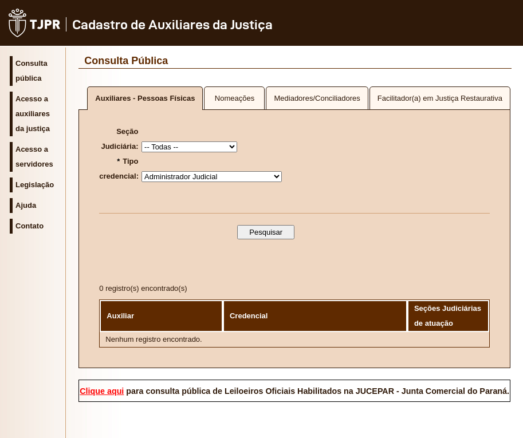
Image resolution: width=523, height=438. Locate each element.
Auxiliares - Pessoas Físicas (145, 98)
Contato (29, 226)
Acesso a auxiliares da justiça (32, 113)
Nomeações (234, 98)
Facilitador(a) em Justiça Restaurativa (439, 98)
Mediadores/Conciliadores (317, 98)
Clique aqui (102, 391)
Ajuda (25, 205)
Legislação (34, 184)
